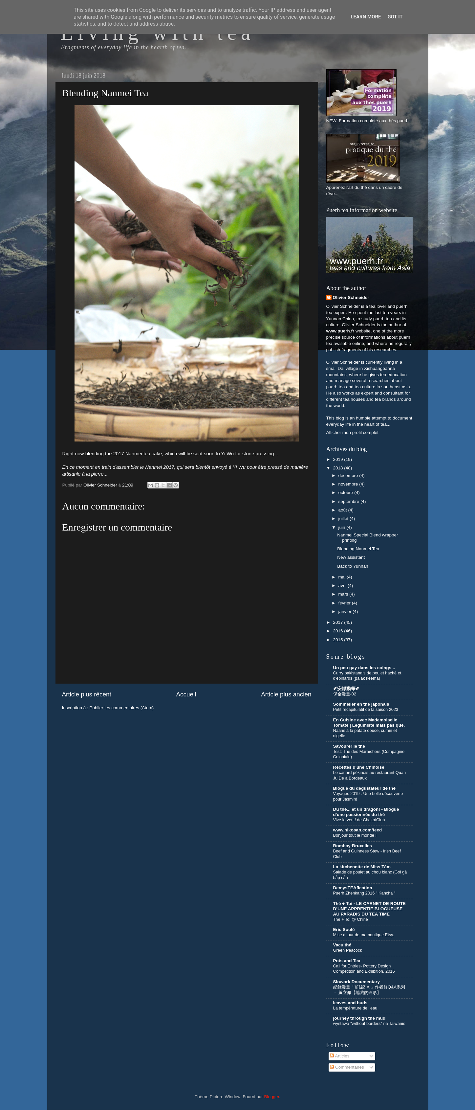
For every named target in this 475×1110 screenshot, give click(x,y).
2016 (338, 630)
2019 (338, 459)
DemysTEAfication (352, 887)
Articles (339, 1055)
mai (342, 577)
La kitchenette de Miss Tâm (362, 866)
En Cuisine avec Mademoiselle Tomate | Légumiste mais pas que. (369, 722)
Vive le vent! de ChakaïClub (359, 819)
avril (343, 585)
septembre (349, 501)
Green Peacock (347, 950)
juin (342, 527)
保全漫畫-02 (344, 693)
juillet (344, 518)
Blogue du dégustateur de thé (364, 788)
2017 (338, 622)
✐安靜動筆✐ (346, 688)
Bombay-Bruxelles (352, 845)
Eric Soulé (344, 929)
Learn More (366, 17)
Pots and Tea (346, 960)
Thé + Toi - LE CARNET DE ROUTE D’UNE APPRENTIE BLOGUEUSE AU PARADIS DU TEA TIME (369, 909)
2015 (338, 639)
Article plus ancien (286, 694)
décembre (348, 475)
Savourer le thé (349, 746)
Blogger (271, 1096)
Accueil (186, 694)
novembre (348, 484)
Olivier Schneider (351, 297)
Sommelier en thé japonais (361, 704)
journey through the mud (359, 1018)
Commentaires (347, 1067)
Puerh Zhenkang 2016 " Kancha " (364, 893)
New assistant (351, 557)
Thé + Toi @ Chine (350, 919)
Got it (394, 17)
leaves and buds (350, 1002)
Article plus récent (86, 694)
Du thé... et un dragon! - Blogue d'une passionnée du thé (366, 812)
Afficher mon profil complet (352, 432)
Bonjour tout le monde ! (355, 835)
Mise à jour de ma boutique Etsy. (363, 934)
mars (344, 594)
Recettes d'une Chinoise (358, 767)
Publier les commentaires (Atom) (122, 707)
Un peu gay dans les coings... (364, 667)
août (343, 510)
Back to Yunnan (352, 566)
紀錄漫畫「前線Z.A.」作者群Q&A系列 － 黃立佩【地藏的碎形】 (369, 990)
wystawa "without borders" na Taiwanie (369, 1023)
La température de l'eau (355, 1008)
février (345, 602)
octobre (346, 492)
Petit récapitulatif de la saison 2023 (366, 709)
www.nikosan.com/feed (357, 829)
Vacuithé (342, 944)
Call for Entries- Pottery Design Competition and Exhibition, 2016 (364, 968)
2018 (338, 467)
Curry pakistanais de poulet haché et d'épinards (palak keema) (367, 675)
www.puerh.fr (340, 330)
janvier (345, 611)
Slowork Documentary (356, 981)
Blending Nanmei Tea (358, 548)
